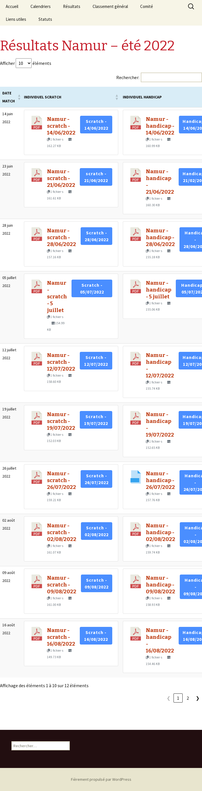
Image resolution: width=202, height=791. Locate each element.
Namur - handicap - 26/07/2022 (160, 480)
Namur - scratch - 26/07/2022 (61, 480)
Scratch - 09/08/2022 (97, 583)
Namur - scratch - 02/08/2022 (61, 532)
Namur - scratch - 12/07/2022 (61, 362)
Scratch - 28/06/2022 (97, 236)
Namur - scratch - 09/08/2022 (61, 585)
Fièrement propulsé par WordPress (101, 779)
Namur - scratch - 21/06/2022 (61, 178)
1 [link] (178, 698)
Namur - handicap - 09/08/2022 (160, 585)
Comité (146, 6)
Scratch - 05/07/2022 (92, 288)
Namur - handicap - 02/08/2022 (160, 532)
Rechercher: (127, 77)
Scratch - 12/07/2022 (96, 360)
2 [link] (188, 698)
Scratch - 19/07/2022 (96, 420)
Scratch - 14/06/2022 (96, 124)
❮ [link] (168, 698)
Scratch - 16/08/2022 (96, 635)
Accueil (12, 6)
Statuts (45, 19)
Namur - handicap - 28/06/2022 (160, 237)
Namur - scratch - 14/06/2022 (61, 126)
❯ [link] (197, 698)
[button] (18, 97)
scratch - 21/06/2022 (96, 177)
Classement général (110, 6)
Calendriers (40, 6)
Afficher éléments (25, 63)
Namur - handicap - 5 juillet (158, 290)
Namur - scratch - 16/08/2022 (61, 637)
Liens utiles (16, 19)
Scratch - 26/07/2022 (97, 479)
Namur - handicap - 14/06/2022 (160, 126)
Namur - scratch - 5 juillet (57, 296)
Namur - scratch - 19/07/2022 (61, 421)
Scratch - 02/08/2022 (97, 531)
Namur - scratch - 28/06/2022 (61, 237)
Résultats (71, 6)
